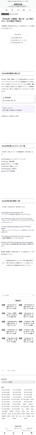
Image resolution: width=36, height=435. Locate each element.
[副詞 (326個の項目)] (32, 406)
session (30, 219)
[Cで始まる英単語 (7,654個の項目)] (18, 390)
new (5, 226)
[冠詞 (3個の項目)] (29, 418)
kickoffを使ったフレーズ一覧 (18, 40)
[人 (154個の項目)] (23, 409)
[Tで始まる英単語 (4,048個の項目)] (29, 395)
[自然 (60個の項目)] (23, 411)
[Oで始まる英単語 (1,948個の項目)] (17, 402)
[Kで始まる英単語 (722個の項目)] (6, 406)
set (21, 226)
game (2, 171)
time (6, 161)
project (13, 219)
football (6, 212)
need (4, 242)
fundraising (18, 242)
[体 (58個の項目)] (28, 411)
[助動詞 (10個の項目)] (28, 416)
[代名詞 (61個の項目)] (18, 411)
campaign (16, 226)
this (10, 219)
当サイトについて (18, 428)
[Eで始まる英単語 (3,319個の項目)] (6, 397)
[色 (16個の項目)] (20, 416)
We (2, 242)
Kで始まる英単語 (14, 14)
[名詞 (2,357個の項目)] (32, 399)
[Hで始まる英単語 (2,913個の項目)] (6, 399)
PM (22, 212)
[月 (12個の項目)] (24, 416)
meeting (7, 159)
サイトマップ (9, 430)
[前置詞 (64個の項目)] (12, 411)
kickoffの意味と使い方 (17, 37)
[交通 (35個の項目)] (9, 414)
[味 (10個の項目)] (33, 416)
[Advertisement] (18, 57)
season (3, 164)
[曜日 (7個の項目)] (18, 418)
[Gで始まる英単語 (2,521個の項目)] (15, 399)
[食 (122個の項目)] (33, 409)
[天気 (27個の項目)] (33, 414)
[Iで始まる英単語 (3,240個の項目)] (18, 397)
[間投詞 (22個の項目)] (3, 416)
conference (7, 236)
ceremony (8, 168)
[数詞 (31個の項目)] (23, 414)
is (19, 226)
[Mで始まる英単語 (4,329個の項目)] (18, 395)
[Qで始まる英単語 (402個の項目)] (25, 406)
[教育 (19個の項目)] (9, 416)
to (22, 226)
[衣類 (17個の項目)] (13, 416)
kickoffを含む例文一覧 (17, 42)
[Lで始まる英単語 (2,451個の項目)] (25, 399)
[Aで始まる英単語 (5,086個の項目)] (6, 392)
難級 (7, 110)
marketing (10, 226)
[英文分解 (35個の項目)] (4, 414)
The (2, 212)
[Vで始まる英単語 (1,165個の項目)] (17, 404)
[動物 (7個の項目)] (6, 418)
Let (2, 219)
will (13, 212)
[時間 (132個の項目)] (28, 409)
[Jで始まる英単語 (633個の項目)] (15, 406)
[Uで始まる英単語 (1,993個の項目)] (6, 402)
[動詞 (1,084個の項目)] (25, 404)
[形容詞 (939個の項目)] (31, 404)
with (17, 219)
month (3, 228)
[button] (33, 295)
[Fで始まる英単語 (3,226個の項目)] (29, 397)
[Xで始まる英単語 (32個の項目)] (16, 414)
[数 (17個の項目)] (17, 416)
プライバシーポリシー (27, 430)
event (7, 166)
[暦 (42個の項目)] (33, 411)
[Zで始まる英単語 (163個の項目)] (16, 409)
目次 (16, 34)
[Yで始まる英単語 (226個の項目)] (6, 409)
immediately (29, 242)
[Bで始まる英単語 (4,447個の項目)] (6, 395)
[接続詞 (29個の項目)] (27, 414)
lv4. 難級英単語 (5, 14)
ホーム (6, 428)
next (29, 226)
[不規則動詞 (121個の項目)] (5, 411)
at (19, 212)
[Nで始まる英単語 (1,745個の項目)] (6, 404)
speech (28, 236)
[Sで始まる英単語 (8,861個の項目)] (6, 390)
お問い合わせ (30, 428)
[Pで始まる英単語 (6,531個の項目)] (29, 390)
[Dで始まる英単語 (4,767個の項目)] (18, 392)
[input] (18, 295)
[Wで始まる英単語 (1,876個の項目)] (29, 402)
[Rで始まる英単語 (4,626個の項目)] (29, 392)
